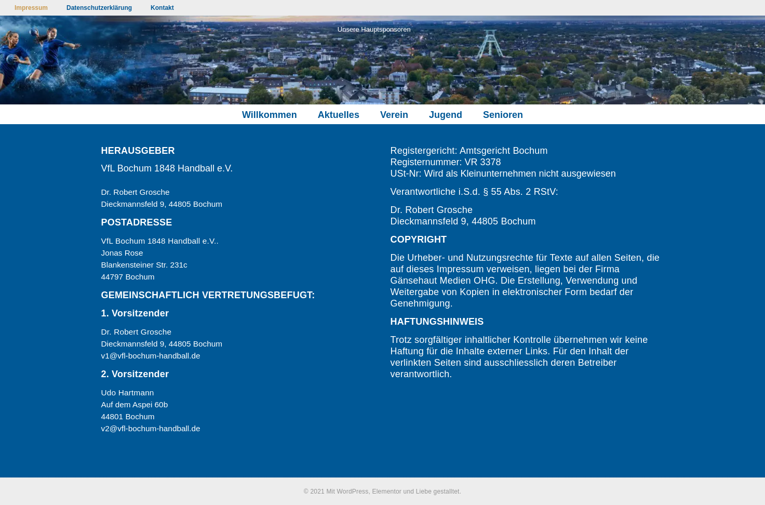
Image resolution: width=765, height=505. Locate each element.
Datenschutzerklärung (99, 7)
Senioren (503, 115)
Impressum (31, 7)
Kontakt (162, 7)
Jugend (445, 115)
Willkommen (269, 115)
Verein (394, 115)
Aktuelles (338, 115)
